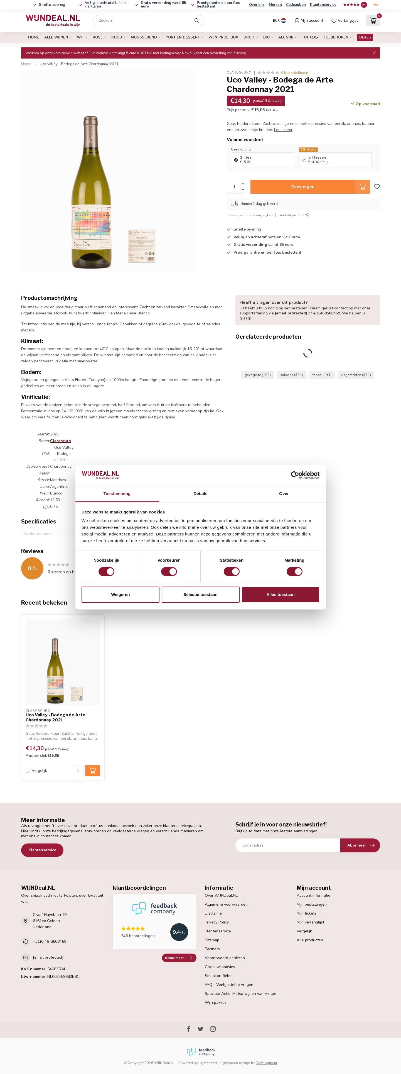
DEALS (365, 37)
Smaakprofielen (219, 975)
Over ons (257, 4)
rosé (98, 37)
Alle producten (310, 940)
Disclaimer (214, 913)
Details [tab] (201, 493)
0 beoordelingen (294, 72)
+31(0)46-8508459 (49, 941)
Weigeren (120, 594)
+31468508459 (326, 313)
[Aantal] (78, 770)
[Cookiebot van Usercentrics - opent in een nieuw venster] (295, 475)
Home (33, 37)
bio (266, 37)
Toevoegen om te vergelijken (250, 215)
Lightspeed (207, 1062)
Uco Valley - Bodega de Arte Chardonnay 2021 (79, 64)
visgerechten (356, 374)
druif (249, 37)
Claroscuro (239, 72)
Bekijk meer (178, 958)
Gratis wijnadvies (220, 966)
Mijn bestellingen (312, 904)
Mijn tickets (306, 913)
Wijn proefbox (223, 37)
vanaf (163, 4)
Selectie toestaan (200, 594)
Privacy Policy (217, 922)
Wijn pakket (215, 1002)
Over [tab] (284, 493)
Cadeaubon (296, 4)
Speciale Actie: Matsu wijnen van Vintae (240, 993)
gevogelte (258, 374)
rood (116, 37)
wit (80, 37)
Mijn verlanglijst (310, 922)
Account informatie (313, 895)
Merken (275, 4)
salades (291, 374)
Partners (212, 949)
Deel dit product (294, 215)
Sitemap (212, 940)
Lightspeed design (235, 1062)
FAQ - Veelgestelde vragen (229, 984)
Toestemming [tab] (117, 493)
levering (52, 4)
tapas (322, 374)
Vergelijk (39, 770)
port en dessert (183, 37)
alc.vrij (285, 37)
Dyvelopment (266, 1062)
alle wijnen (56, 37)
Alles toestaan (280, 594)
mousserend (144, 37)
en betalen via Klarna (106, 4)
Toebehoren (336, 37)
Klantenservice (323, 4)
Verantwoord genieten (225, 958)
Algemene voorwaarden (226, 904)
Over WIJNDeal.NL (221, 895)
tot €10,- (310, 37)
